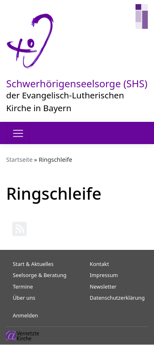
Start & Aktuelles (33, 264)
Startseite (19, 159)
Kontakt (99, 264)
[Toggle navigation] (18, 133)
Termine (23, 286)
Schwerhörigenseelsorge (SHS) (76, 83)
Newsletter (103, 286)
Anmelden (25, 315)
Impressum (104, 275)
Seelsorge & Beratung (40, 275)
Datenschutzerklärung (117, 297)
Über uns (24, 297)
